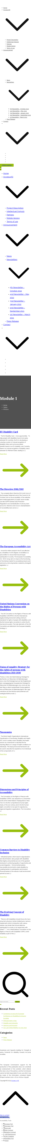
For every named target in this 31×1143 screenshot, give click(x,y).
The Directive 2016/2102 (12, 489)
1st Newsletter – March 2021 (18, 117)
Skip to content (4, 1115)
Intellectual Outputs (13, 42)
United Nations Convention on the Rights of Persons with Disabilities (15, 606)
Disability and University (10, 1023)
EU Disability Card (9, 432)
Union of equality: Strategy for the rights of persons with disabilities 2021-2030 (15, 670)
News (8, 80)
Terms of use (11, 48)
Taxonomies (6, 732)
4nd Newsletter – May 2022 (18, 111)
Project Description (12, 40)
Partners (9, 44)
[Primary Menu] (0, 167)
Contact (5, 121)
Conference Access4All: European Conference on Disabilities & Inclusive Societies (14, 1016)
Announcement (10, 225)
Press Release (11, 119)
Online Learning (7, 165)
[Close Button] (0, 169)
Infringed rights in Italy (10, 1021)
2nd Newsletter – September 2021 (20, 115)
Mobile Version (11, 46)
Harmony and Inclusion (10, 1025)
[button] (17, 38)
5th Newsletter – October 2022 (19, 109)
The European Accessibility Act (15, 546)
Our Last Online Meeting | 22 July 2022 (15, 1028)
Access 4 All (15, 1080)
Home (5, 8)
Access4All (8, 177)
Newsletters (12, 259)
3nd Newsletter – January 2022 (19, 113)
